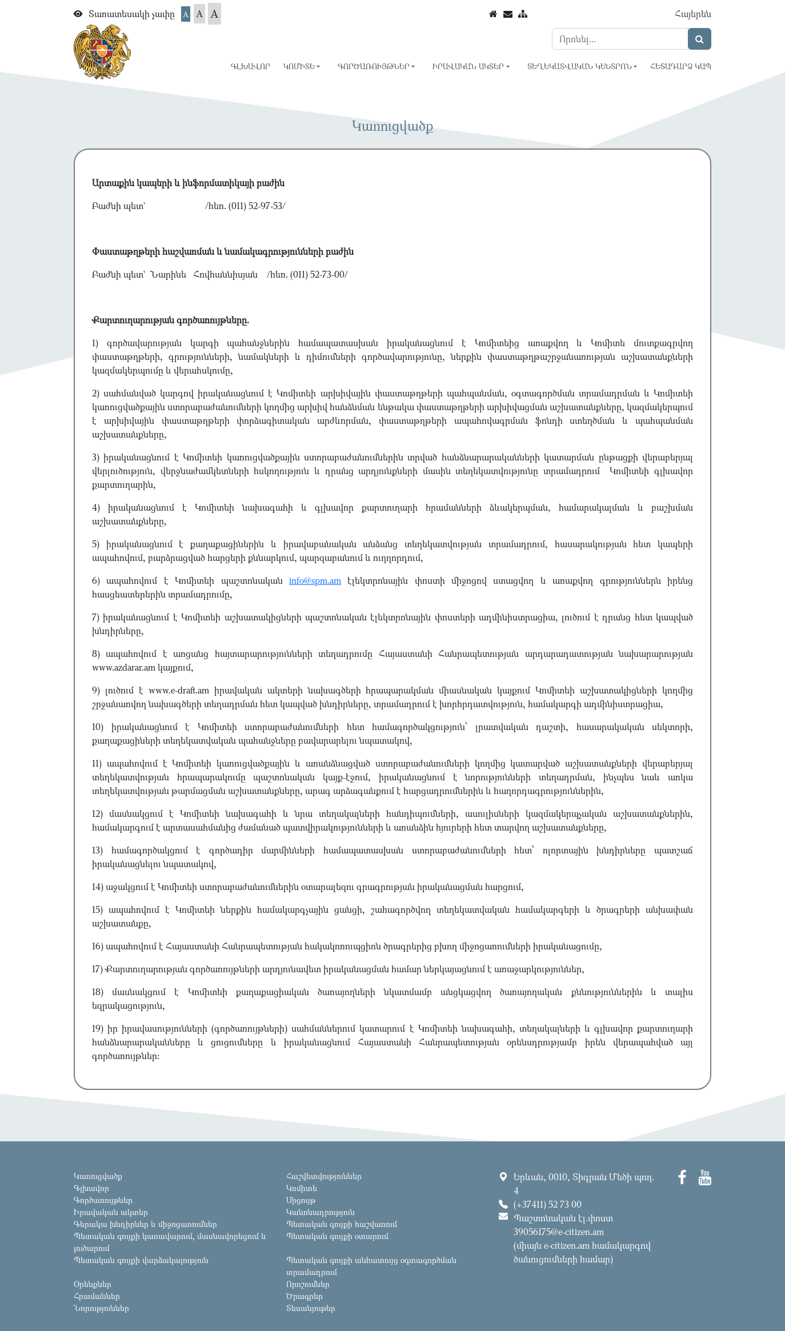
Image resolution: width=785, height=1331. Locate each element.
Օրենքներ (92, 1283)
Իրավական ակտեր (111, 1211)
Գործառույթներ (103, 1199)
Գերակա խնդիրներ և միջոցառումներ (145, 1223)
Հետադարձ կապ (680, 66)
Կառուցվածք (98, 1175)
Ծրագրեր (304, 1295)
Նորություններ (101, 1307)
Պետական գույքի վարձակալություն (141, 1259)
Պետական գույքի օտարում (337, 1235)
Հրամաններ (97, 1295)
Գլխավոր (250, 66)
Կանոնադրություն (320, 1211)
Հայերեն (693, 13)
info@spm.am (315, 580)
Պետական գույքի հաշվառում (341, 1223)
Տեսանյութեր (310, 1307)
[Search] (620, 39)
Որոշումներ (308, 1283)
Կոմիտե (301, 1187)
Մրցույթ (300, 1199)
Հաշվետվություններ (324, 1175)
